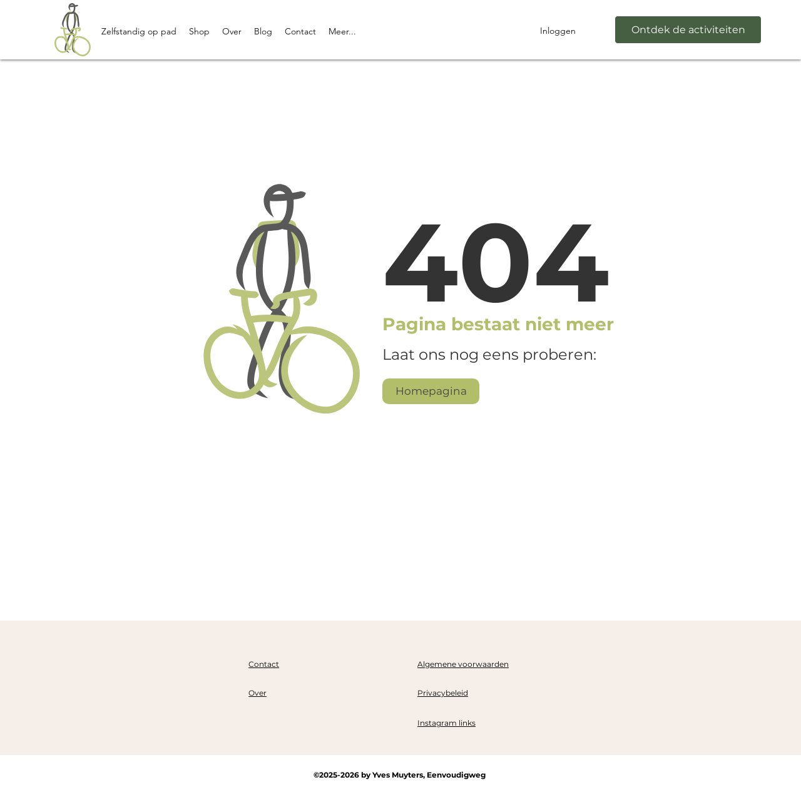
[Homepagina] (430, 391)
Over (257, 693)
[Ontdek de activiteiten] (688, 30)
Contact (263, 664)
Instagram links (446, 723)
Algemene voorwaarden (463, 664)
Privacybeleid (442, 693)
